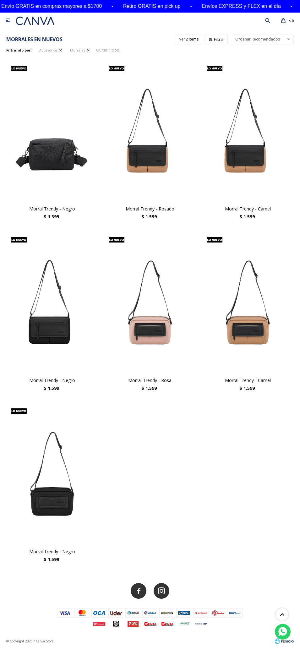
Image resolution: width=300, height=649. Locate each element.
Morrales (77, 50)
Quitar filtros (107, 50)
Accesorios (48, 50)
